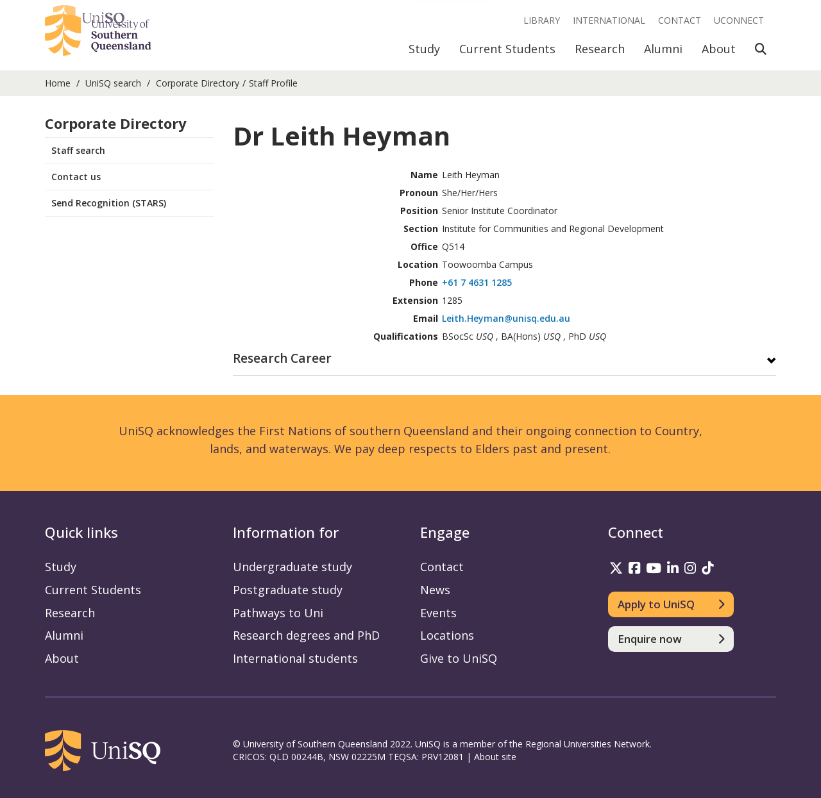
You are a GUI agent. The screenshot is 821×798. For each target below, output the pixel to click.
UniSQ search (113, 83)
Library (541, 20)
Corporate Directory (197, 83)
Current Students (507, 48)
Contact (679, 20)
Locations (447, 635)
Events (438, 612)
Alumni (663, 48)
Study (424, 48)
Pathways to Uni (278, 612)
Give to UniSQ (458, 658)
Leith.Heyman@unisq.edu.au (506, 318)
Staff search (78, 150)
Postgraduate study (288, 589)
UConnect (739, 20)
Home (58, 83)
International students (295, 658)
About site (495, 757)
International (609, 20)
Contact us (76, 176)
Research (600, 48)
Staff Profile (273, 83)
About (719, 48)
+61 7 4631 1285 (477, 282)
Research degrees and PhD (306, 635)
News (435, 589)
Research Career (282, 359)
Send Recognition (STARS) (108, 203)
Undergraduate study (292, 566)
